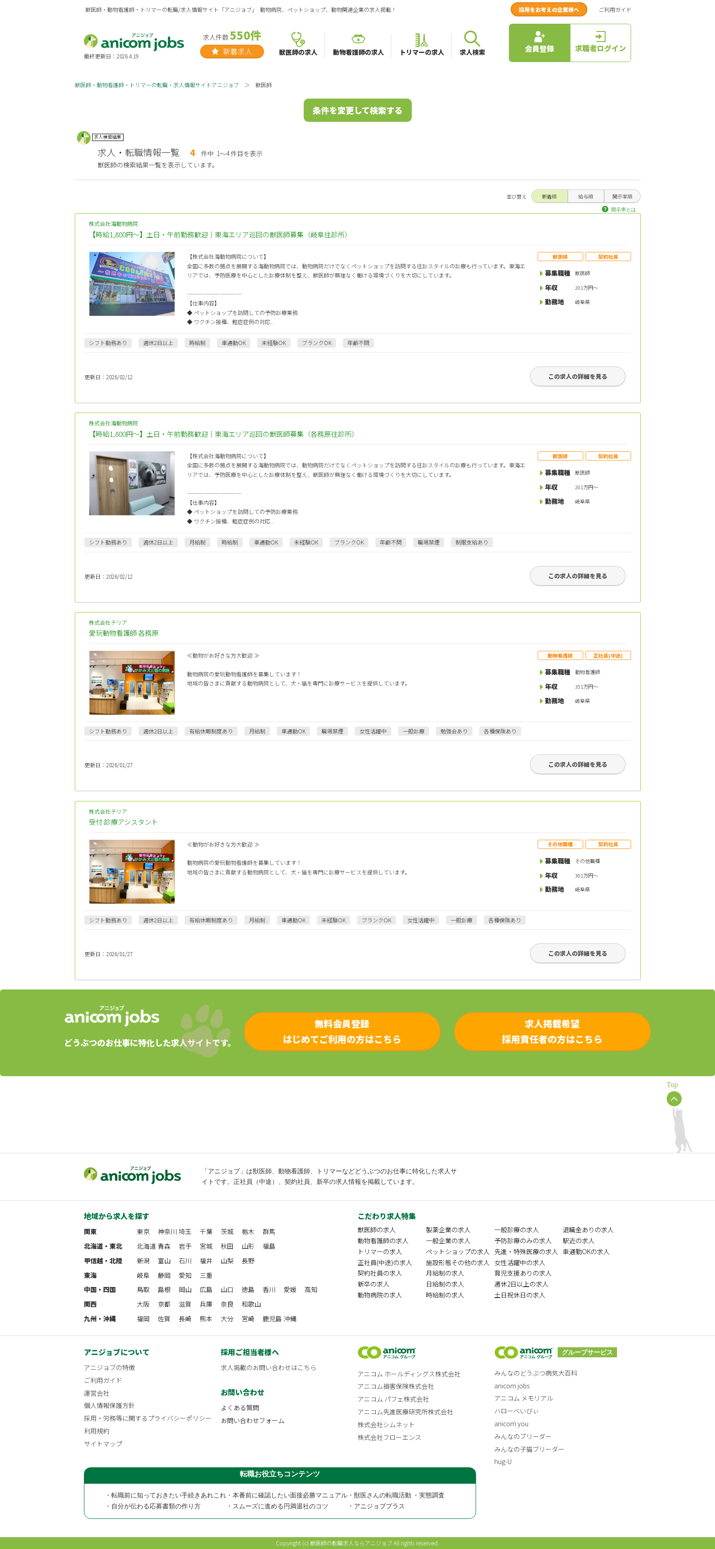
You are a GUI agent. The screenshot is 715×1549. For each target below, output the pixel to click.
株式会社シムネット (386, 1424)
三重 (206, 1275)
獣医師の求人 (377, 1229)
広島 (206, 1289)
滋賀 (185, 1303)
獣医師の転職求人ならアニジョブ (351, 1543)
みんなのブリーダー (523, 1436)
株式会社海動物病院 (358, 230)
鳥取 (143, 1289)
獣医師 (560, 256)
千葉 (206, 1231)
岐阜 (143, 1275)
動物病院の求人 (380, 1294)
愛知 (185, 1275)
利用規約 (96, 1430)
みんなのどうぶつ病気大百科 (535, 1372)
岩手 (185, 1246)
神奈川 (167, 1231)
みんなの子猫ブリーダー (529, 1449)
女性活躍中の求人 (519, 1262)
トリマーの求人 (380, 1251)
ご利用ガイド (615, 9)
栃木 (248, 1231)
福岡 (143, 1318)
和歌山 (251, 1303)
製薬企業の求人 (448, 1229)
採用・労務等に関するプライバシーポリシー (148, 1418)
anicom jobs (511, 1385)
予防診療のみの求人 (523, 1240)
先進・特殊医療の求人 (526, 1251)
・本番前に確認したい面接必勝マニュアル (286, 1495)
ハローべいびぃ (516, 1410)
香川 (269, 1289)
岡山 (185, 1289)
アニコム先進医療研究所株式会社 (405, 1411)
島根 (164, 1289)
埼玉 (185, 1231)
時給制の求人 (445, 1294)
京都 (164, 1303)
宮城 (206, 1246)
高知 (311, 1289)
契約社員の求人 (380, 1272)
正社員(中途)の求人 (385, 1262)
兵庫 (206, 1303)
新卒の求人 (373, 1283)
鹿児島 (272, 1318)
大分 (227, 1318)
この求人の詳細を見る (577, 376)
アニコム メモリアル (523, 1397)
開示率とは (623, 209)
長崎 (185, 1318)
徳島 (248, 1289)
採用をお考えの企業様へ (549, 9)
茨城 (227, 1231)
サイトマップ (103, 1443)
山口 (227, 1289)
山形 (248, 1246)
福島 (269, 1246)
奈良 (227, 1303)
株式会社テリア (358, 628)
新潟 (143, 1260)
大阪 (143, 1303)
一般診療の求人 (516, 1229)
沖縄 (290, 1318)
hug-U (503, 1461)
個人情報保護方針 (109, 1405)
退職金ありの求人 (588, 1229)
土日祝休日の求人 (519, 1294)
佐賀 (164, 1318)
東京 (143, 1231)
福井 (206, 1260)
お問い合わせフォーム (253, 1420)
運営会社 (96, 1392)
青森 (164, 1246)
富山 (164, 1260)
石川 (185, 1260)
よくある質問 (240, 1407)
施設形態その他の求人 (458, 1262)
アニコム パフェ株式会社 (393, 1398)
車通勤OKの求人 (586, 1251)
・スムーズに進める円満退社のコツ (277, 1506)
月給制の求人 (445, 1272)
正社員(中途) (608, 655)
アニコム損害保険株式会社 (396, 1386)
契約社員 (608, 256)
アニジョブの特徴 (109, 1367)
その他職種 (560, 844)
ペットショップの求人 (458, 1251)
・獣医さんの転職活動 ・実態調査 (396, 1495)
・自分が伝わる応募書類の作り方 (153, 1506)
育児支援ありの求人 (523, 1272)
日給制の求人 (445, 1283)
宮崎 (248, 1318)
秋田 (227, 1246)
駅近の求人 (579, 1240)
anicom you (511, 1423)
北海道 (146, 1246)
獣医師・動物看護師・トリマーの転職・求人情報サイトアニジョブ (157, 85)
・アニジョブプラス (376, 1506)
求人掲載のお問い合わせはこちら (268, 1367)
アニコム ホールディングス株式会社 (409, 1373)
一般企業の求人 (448, 1240)
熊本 (206, 1318)
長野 (248, 1260)
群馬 (269, 1231)
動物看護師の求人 (383, 1240)
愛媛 (290, 1289)
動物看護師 (560, 655)
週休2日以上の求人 (521, 1283)
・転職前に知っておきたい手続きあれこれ (165, 1495)
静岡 (164, 1275)
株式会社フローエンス (389, 1437)
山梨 (227, 1260)
